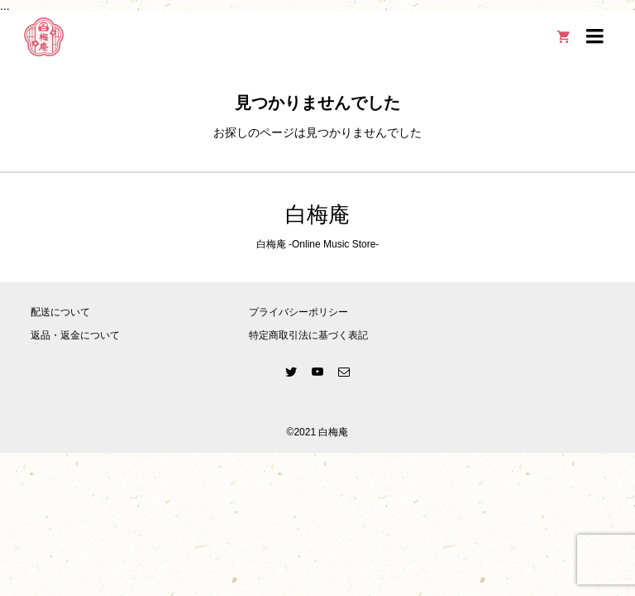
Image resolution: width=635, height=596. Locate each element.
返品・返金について (75, 335)
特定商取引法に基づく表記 (308, 335)
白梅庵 (317, 215)
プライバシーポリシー (298, 312)
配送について (60, 312)
